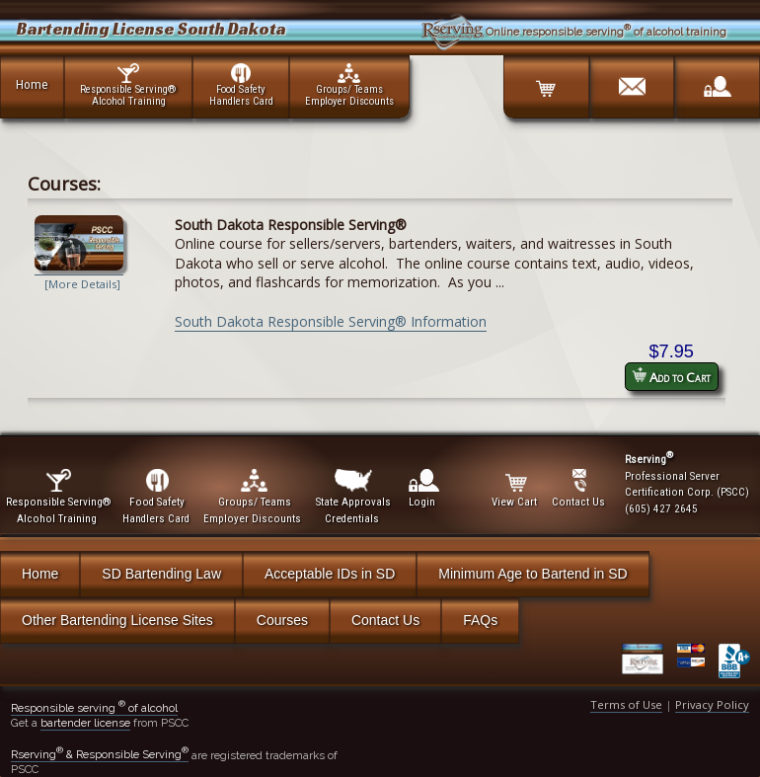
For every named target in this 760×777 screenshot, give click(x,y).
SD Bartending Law (161, 574)
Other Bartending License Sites (117, 620)
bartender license (85, 723)
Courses (282, 620)
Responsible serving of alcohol (94, 708)
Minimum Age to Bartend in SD (532, 574)
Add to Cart (671, 376)
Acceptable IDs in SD (330, 574)
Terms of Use (626, 704)
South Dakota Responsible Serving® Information (331, 321)
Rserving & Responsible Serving (100, 754)
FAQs (480, 620)
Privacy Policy (712, 704)
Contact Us (385, 620)
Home (32, 84)
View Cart (516, 488)
